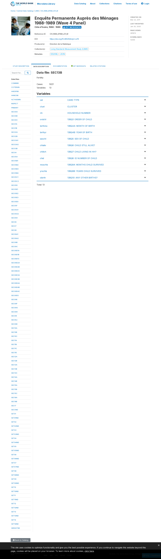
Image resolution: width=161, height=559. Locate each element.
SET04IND (15, 442)
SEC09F (14, 303)
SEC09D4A (15, 283)
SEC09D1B (15, 254)
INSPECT (14, 103)
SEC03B (14, 148)
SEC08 (13, 230)
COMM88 (15, 83)
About (92, 4)
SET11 (13, 495)
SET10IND (15, 491)
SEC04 (13, 152)
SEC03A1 (14, 140)
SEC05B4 (14, 173)
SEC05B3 (14, 169)
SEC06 (13, 222)
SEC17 (13, 405)
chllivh (43, 151)
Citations (117, 4)
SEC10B (14, 332)
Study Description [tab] (21, 66)
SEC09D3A (15, 275)
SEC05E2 (14, 193)
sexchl (43, 138)
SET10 (13, 487)
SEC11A (14, 340)
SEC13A (14, 364)
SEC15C (14, 393)
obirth (43, 177)
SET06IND (15, 458)
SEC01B (14, 128)
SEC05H (14, 218)
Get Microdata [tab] (78, 66)
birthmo (43, 125)
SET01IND (15, 417)
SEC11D (14, 352)
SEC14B (14, 381)
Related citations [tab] (98, 66)
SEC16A (14, 397)
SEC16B (14, 401)
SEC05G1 (14, 209)
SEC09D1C (15, 258)
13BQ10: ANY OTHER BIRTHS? (82, 177)
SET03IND (15, 434)
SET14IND (15, 524)
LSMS (37, 11)
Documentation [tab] (60, 66)
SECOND (14, 409)
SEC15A (14, 385)
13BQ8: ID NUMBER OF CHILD (82, 158)
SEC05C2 (15, 181)
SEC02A (14, 132)
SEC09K (14, 324)
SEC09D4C (15, 291)
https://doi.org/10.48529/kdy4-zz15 (64, 38)
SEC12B (14, 360)
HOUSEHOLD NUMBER (78, 112)
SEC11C (14, 348)
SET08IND (15, 475)
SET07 (13, 462)
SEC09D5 (15, 295)
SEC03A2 (15, 144)
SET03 (13, 430)
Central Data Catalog (25, 11)
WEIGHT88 (15, 528)
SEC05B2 (14, 164)
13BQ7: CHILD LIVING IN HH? (81, 151)
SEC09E (14, 299)
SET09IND (15, 483)
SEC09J (14, 320)
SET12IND (15, 507)
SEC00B (14, 115)
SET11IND (14, 499)
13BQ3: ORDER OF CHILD (79, 119)
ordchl (43, 119)
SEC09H (14, 311)
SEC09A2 (15, 238)
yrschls (43, 171)
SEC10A (14, 328)
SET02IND (15, 426)
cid (41, 100)
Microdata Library (46, 4)
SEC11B (14, 344)
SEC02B (14, 136)
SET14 (13, 519)
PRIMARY (14, 107)
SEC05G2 (15, 214)
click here (89, 551)
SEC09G (14, 307)
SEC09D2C (15, 271)
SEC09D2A (15, 262)
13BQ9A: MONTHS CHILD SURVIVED (85, 164)
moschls (44, 164)
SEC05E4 (14, 201)
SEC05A (14, 156)
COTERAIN (15, 87)
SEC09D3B (15, 279)
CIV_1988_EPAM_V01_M (49, 11)
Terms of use (131, 4)
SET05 (13, 446)
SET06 (13, 454)
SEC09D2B (15, 266)
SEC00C (14, 120)
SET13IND (15, 515)
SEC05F (14, 205)
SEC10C (14, 336)
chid (42, 158)
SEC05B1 (14, 160)
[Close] (159, 545)
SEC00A (14, 111)
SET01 (13, 413)
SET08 (13, 471)
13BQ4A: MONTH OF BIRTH (81, 125)
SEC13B (14, 369)
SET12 (13, 503)
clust (42, 106)
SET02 (13, 422)
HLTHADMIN (16, 99)
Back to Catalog (20, 540)
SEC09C (14, 246)
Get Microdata (72, 27)
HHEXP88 (15, 91)
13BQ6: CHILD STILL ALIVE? (81, 145)
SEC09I (14, 316)
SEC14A (14, 377)
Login (145, 4)
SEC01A (14, 124)
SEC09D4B (15, 287)
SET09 (13, 479)
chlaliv (43, 145)
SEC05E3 (14, 197)
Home (13, 11)
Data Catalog (80, 4)
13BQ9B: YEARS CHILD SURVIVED (84, 171)
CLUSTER (72, 106)
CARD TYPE (73, 100)
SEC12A (14, 356)
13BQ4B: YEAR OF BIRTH (79, 132)
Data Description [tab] (41, 66)
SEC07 (13, 226)
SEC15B (14, 389)
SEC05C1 (14, 177)
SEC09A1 (14, 234)
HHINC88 (14, 95)
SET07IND (15, 467)
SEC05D (14, 185)
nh (41, 112)
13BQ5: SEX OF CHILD (78, 138)
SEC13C (14, 373)
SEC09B (14, 242)
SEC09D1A (15, 250)
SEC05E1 (14, 189)
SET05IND (15, 450)
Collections (104, 4)
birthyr (43, 132)
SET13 (13, 511)
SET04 (13, 438)
